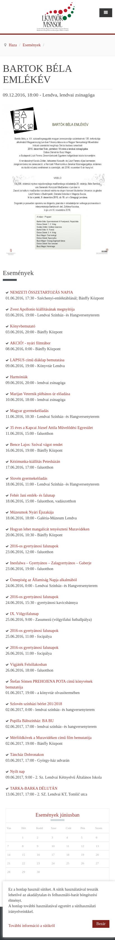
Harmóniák (19, 377)
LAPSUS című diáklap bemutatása (37, 360)
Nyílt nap (17, 771)
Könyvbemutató (22, 326)
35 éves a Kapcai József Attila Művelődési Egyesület (51, 428)
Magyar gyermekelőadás (29, 411)
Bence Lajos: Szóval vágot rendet (36, 445)
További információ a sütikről (31, 926)
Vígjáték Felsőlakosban (28, 664)
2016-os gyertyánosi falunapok (34, 546)
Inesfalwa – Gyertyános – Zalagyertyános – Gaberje (51, 563)
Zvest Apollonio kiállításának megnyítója (42, 309)
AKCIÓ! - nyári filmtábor (30, 343)
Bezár (101, 924)
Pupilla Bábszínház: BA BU (32, 721)
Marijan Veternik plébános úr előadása (40, 394)
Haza (13, 45)
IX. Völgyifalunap (24, 614)
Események (32, 45)
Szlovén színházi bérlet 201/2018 (36, 704)
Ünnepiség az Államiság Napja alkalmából (43, 580)
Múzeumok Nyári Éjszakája (32, 512)
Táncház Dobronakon (27, 755)
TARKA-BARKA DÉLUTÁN (34, 788)
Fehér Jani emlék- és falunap (32, 495)
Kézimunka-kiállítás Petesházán (35, 461)
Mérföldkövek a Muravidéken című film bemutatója (51, 738)
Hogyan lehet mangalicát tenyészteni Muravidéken (50, 529)
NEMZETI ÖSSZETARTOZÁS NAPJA (41, 292)
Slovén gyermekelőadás (28, 478)
